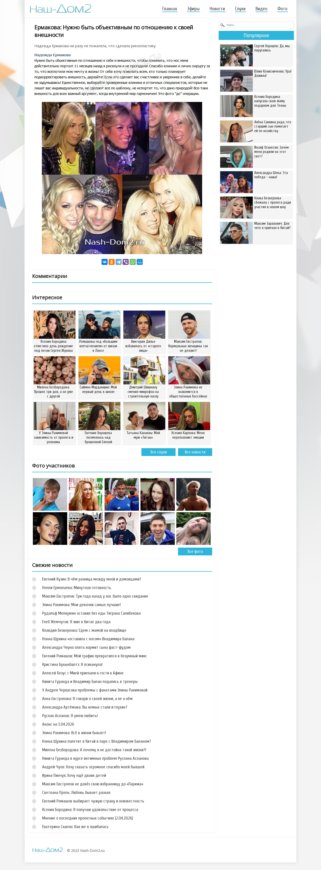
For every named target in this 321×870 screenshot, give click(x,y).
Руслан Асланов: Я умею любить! (70, 715)
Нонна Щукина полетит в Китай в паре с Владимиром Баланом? (96, 741)
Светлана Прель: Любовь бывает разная (76, 792)
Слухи (240, 9)
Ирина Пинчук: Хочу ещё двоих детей (74, 775)
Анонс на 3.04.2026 (58, 724)
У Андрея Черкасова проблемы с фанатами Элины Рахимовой (94, 690)
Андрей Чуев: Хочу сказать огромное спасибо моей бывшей (93, 767)
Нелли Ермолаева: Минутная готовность (76, 587)
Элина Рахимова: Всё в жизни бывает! (74, 732)
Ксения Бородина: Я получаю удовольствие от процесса (90, 809)
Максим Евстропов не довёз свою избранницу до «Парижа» (92, 784)
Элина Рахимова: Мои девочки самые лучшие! (81, 604)
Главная (169, 9)
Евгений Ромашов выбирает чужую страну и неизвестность (93, 801)
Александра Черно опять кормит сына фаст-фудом (86, 647)
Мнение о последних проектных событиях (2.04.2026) (87, 818)
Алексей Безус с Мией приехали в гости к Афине (83, 673)
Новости (217, 9)
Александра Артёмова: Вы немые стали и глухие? (84, 707)
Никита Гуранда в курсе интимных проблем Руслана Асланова (95, 758)
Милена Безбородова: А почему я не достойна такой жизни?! (94, 749)
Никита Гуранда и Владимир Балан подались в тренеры (90, 681)
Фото (282, 9)
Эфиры (193, 9)
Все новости (195, 452)
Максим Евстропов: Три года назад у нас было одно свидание (95, 596)
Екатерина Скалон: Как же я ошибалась (75, 826)
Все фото (195, 551)
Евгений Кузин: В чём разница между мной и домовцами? (91, 579)
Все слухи (158, 452)
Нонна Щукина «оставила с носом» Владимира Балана (88, 638)
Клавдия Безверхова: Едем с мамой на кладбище (84, 630)
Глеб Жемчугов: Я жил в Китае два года (76, 621)
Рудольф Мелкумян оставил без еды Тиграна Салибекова (91, 613)
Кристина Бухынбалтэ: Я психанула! (72, 664)
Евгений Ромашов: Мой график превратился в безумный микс (94, 656)
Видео (261, 9)
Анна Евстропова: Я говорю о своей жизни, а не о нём (87, 698)
